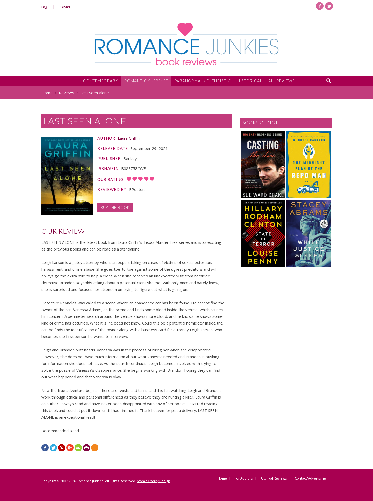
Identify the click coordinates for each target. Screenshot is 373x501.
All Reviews (281, 80)
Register (64, 6)
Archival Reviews (274, 478)
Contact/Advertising (310, 478)
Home (222, 478)
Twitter (329, 6)
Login (45, 6)
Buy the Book (115, 207)
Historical (249, 80)
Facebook (320, 6)
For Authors (244, 478)
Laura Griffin (129, 138)
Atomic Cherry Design (153, 480)
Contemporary (100, 80)
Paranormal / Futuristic (202, 80)
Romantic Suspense (146, 80)
